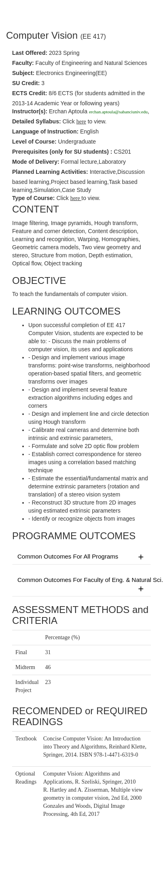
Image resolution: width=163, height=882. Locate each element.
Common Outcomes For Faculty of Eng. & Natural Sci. (84, 585)
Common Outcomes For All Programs (81, 557)
